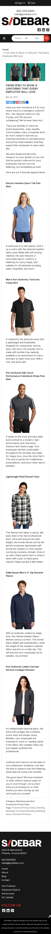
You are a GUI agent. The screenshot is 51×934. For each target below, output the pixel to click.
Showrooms (8, 893)
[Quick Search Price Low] (29, 38)
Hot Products (9, 886)
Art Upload (7, 897)
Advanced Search (11, 889)
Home (5, 49)
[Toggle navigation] (4, 38)
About (5, 872)
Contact (6, 880)
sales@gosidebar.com (25, 14)
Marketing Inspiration (25, 801)
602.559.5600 (25, 11)
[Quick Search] (18, 38)
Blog (4, 876)
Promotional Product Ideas (18, 804)
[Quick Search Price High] (39, 38)
